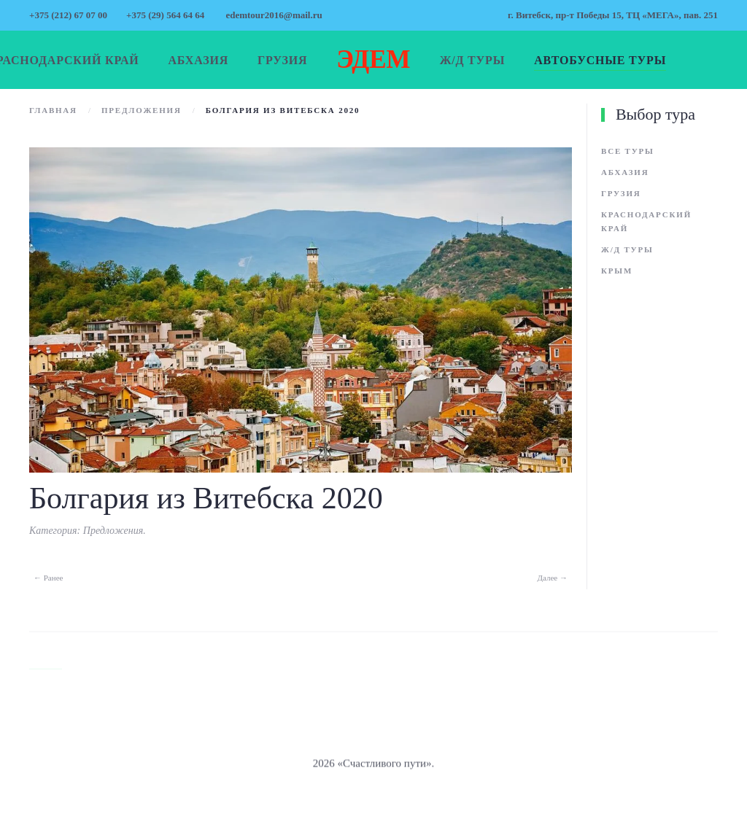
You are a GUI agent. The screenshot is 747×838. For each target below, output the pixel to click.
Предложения (113, 530)
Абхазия (625, 172)
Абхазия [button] (199, 60)
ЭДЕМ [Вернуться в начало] (373, 59)
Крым (616, 270)
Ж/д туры (627, 249)
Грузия (620, 193)
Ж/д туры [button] (473, 60)
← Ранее (48, 577)
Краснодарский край (646, 221)
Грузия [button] (282, 60)
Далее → (553, 577)
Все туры (627, 151)
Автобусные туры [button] (600, 60)
